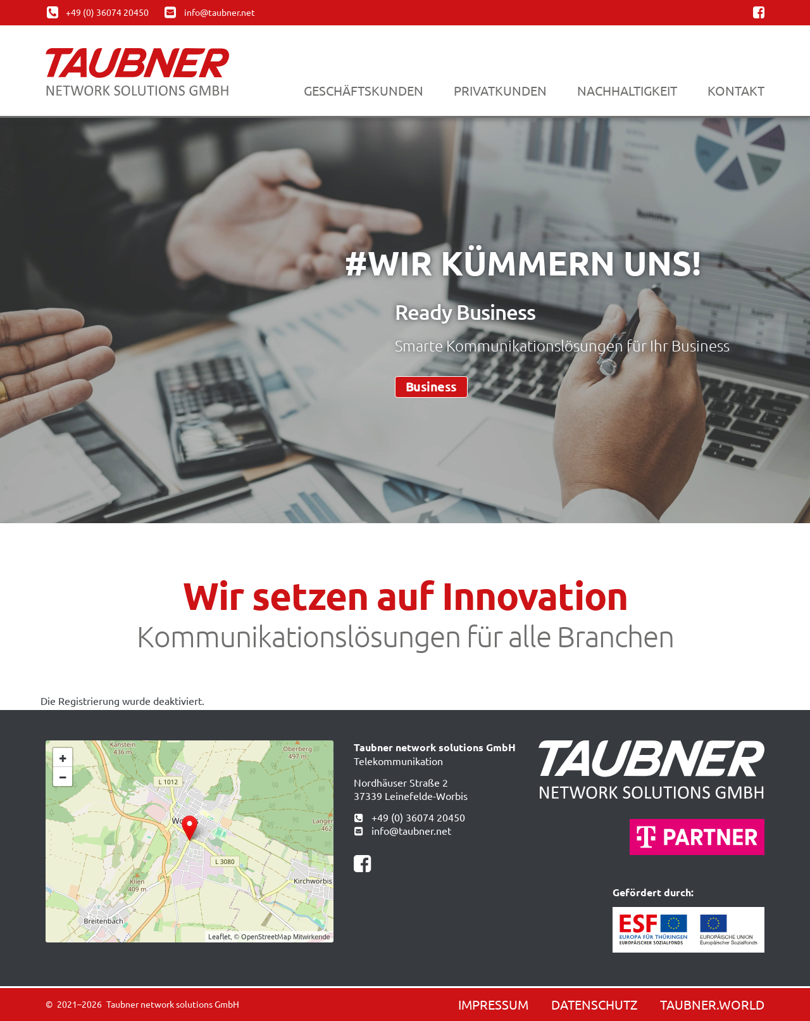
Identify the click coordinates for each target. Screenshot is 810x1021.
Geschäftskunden (363, 90)
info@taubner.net (402, 830)
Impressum (493, 1004)
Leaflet (219, 936)
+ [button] (63, 757)
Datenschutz (594, 1004)
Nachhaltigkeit (627, 90)
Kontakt (735, 90)
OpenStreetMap (266, 936)
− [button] (63, 776)
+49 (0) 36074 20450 (409, 817)
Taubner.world (712, 1004)
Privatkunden (500, 90)
